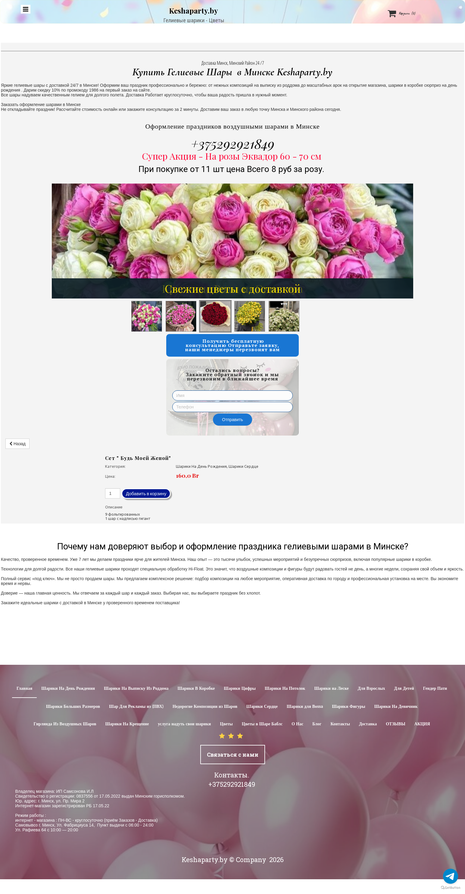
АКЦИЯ (422, 724)
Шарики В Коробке (196, 688)
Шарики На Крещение (127, 724)
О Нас (297, 724)
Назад (17, 443)
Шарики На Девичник (396, 707)
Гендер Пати (435, 688)
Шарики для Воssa (305, 707)
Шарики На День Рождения (68, 688)
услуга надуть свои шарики (184, 724)
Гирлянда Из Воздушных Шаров (65, 724)
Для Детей (404, 688)
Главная (24, 688)
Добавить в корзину (146, 493)
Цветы (226, 724)
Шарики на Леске (331, 688)
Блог (316, 724)
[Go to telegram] (450, 876)
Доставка (368, 724)
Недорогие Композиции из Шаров (205, 707)
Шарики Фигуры (348, 707)
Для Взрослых (371, 688)
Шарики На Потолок (285, 688)
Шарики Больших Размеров (73, 707)
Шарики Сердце (262, 707)
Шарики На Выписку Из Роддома (136, 688)
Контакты (340, 724)
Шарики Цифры (240, 688)
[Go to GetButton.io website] (450, 888)
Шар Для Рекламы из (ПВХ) (136, 707)
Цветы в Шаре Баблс (262, 724)
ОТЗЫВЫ (395, 724)
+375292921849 (232, 143)
